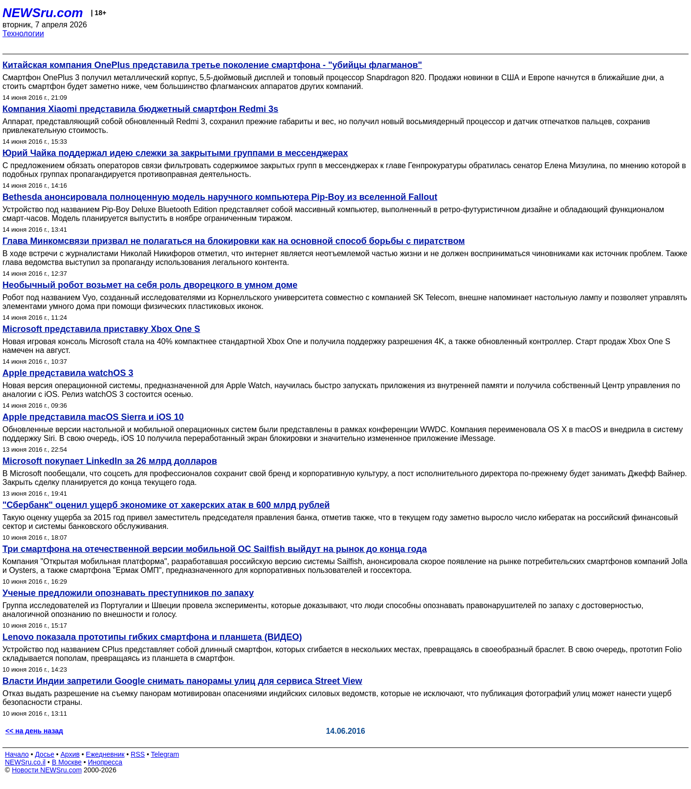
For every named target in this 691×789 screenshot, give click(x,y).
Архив (70, 754)
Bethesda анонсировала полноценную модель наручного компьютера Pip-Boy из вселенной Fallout (219, 197)
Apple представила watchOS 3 (68, 373)
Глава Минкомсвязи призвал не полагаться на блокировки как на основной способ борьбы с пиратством (233, 241)
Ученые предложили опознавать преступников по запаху (128, 593)
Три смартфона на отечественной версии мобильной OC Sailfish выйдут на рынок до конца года (214, 549)
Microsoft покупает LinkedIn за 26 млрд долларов (109, 461)
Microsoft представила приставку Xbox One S (101, 329)
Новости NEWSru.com (47, 770)
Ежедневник (105, 754)
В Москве (67, 762)
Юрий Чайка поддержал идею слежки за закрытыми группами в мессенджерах (175, 153)
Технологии (23, 33)
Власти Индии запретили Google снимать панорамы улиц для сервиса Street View (182, 681)
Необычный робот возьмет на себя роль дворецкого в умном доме (149, 285)
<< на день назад (34, 731)
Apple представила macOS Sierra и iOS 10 (93, 417)
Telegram (165, 754)
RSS (138, 754)
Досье (44, 754)
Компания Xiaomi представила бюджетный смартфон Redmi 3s (140, 109)
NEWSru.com (42, 12)
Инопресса (105, 762)
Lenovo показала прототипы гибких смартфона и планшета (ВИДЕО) (152, 637)
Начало (17, 754)
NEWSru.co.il (25, 762)
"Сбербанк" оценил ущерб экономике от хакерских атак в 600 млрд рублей (166, 505)
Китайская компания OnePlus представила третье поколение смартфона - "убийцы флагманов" (212, 65)
